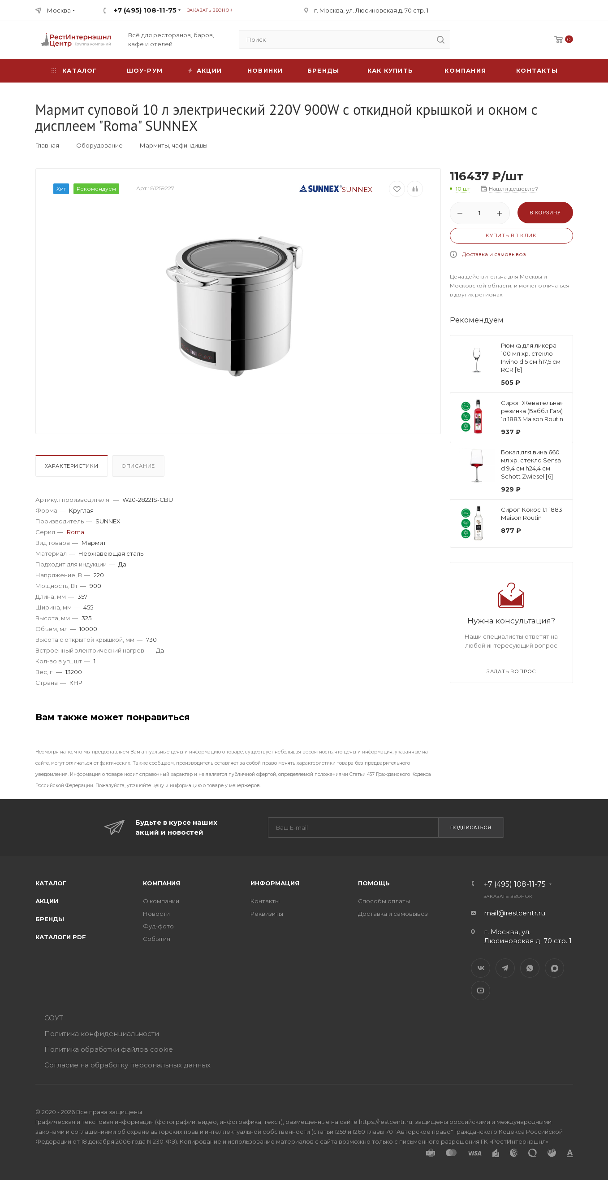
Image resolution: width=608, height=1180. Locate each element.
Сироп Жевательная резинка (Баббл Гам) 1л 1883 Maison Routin (532, 410)
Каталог (50, 883)
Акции (46, 901)
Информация (274, 883)
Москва (59, 10)
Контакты (537, 70)
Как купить (390, 70)
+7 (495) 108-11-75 (145, 10)
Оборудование (99, 145)
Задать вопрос (511, 671)
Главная (47, 145)
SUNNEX (335, 189)
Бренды (323, 70)
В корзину (545, 212)
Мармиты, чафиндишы (173, 145)
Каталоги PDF (60, 937)
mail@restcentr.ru (514, 913)
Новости (156, 913)
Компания (465, 70)
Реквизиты (266, 913)
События (156, 938)
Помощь (374, 883)
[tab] (72, 468)
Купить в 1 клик (511, 235)
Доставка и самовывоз (494, 254)
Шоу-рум (145, 70)
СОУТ (53, 1018)
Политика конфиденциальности (101, 1033)
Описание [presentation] (138, 466)
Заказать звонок (210, 10)
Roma (75, 532)
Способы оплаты (384, 901)
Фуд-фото (158, 926)
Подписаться (471, 827)
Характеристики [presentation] (72, 466)
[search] (440, 39)
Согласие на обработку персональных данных (127, 1065)
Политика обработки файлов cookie (108, 1049)
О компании (161, 901)
